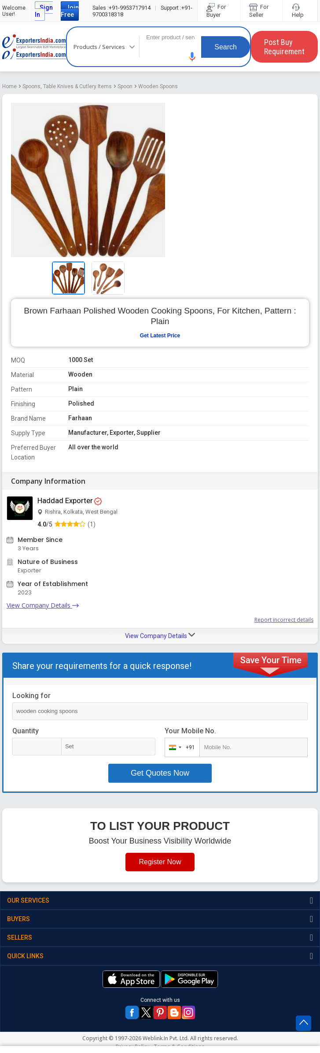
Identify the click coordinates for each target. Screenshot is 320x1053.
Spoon (125, 86)
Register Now (160, 862)
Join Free (70, 11)
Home (9, 86)
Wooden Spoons (158, 86)
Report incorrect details (283, 620)
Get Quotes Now (160, 773)
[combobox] (180, 747)
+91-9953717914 (121, 7)
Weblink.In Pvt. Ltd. (166, 1038)
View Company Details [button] (160, 635)
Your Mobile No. (190, 731)
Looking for (31, 695)
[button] (192, 56)
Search (225, 47)
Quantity (25, 731)
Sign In (44, 11)
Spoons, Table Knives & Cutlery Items (67, 86)
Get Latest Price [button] (160, 335)
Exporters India (34, 46)
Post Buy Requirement (284, 46)
